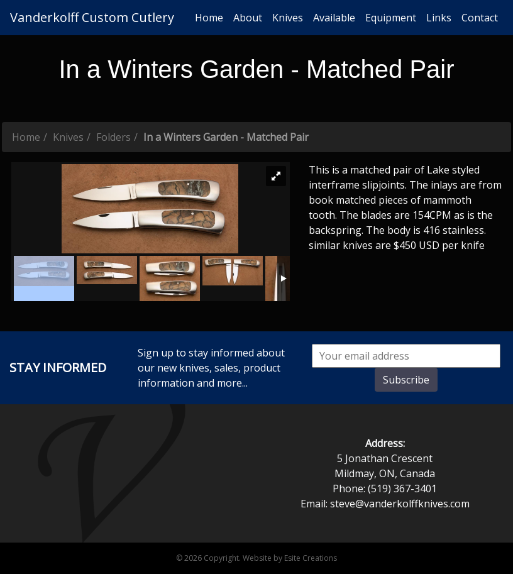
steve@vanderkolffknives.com (400, 504)
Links (438, 18)
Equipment (390, 18)
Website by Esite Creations (290, 558)
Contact (479, 18)
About (247, 18)
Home (209, 18)
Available (334, 18)
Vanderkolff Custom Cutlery (92, 17)
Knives (287, 18)
